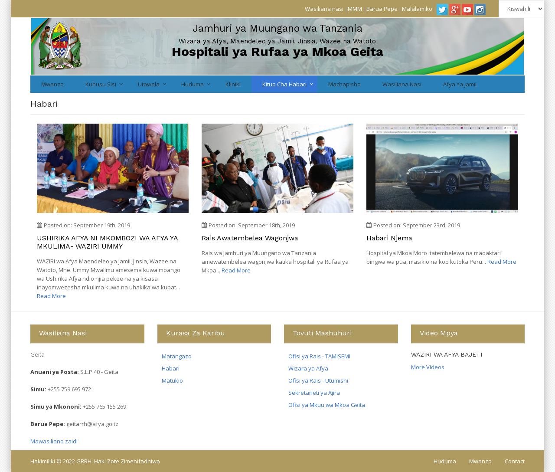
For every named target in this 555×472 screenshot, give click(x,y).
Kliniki (233, 84)
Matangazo (177, 356)
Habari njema (389, 238)
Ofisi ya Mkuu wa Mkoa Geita (326, 405)
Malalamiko (417, 9)
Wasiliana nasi (324, 9)
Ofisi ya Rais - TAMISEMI (319, 356)
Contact (515, 461)
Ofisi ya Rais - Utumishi (318, 380)
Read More (51, 296)
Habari (171, 368)
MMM (355, 9)
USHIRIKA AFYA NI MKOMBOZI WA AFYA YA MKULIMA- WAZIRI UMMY (107, 242)
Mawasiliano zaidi (54, 441)
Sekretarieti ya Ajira (314, 393)
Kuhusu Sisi (100, 84)
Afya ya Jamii (460, 84)
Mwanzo (52, 84)
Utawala (149, 84)
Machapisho (344, 84)
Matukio (172, 380)
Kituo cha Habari (284, 84)
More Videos (427, 367)
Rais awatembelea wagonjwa (250, 238)
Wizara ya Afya (308, 368)
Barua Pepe (382, 9)
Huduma (192, 84)
